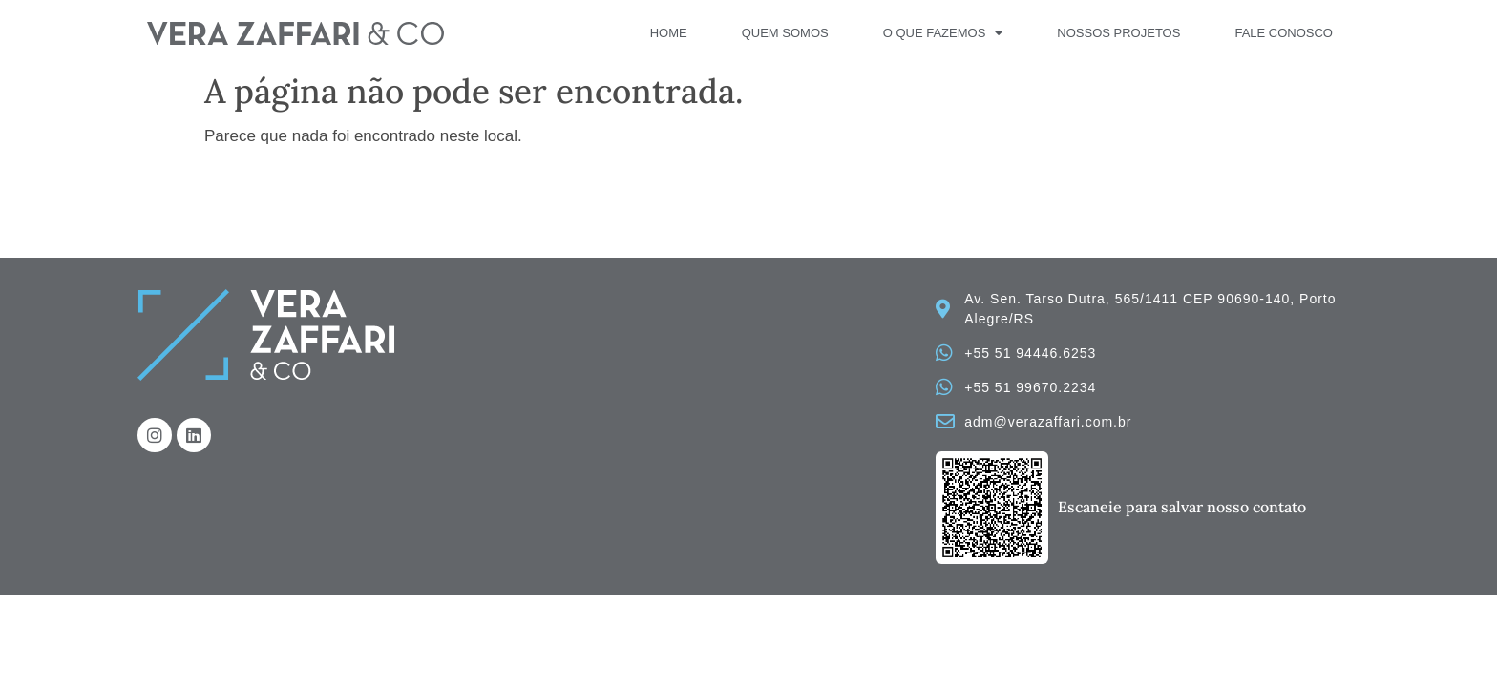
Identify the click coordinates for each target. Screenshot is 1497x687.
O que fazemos (943, 33)
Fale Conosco (1283, 33)
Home (668, 33)
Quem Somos (785, 33)
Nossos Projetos (1118, 33)
